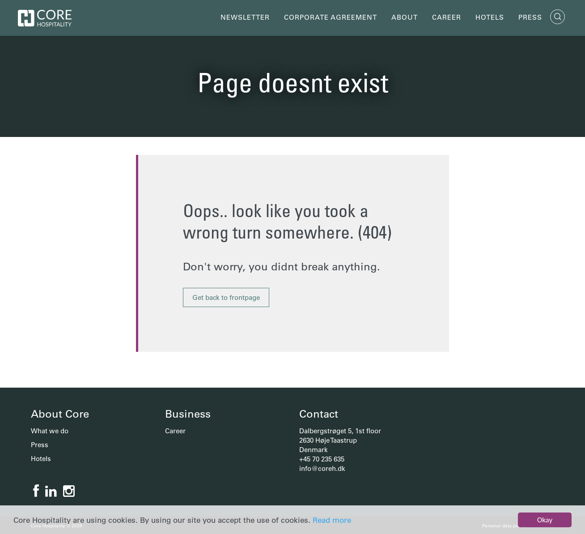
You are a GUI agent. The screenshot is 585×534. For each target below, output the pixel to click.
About (404, 17)
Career (446, 17)
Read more (332, 520)
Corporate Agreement (330, 17)
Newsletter (245, 17)
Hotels (489, 17)
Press (530, 17)
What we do (49, 431)
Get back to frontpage (226, 297)
